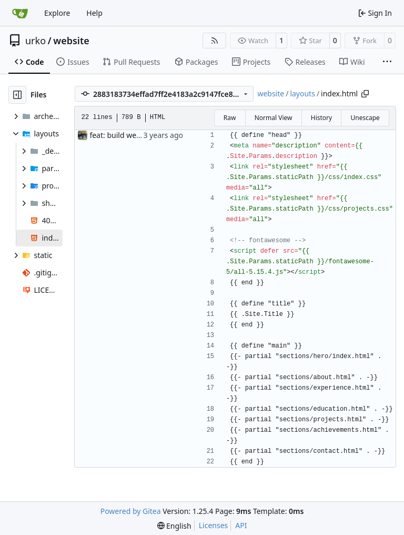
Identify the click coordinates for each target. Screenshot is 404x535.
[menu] (174, 526)
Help (94, 13)
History (321, 117)
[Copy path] (365, 93)
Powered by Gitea (130, 511)
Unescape (364, 117)
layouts (302, 93)
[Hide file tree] (17, 95)
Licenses (213, 525)
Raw (230, 117)
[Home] (20, 13)
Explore (57, 13)
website (71, 40)
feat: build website (121, 135)
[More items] (387, 62)
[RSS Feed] (215, 40)
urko (35, 40)
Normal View (273, 117)
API (241, 525)
